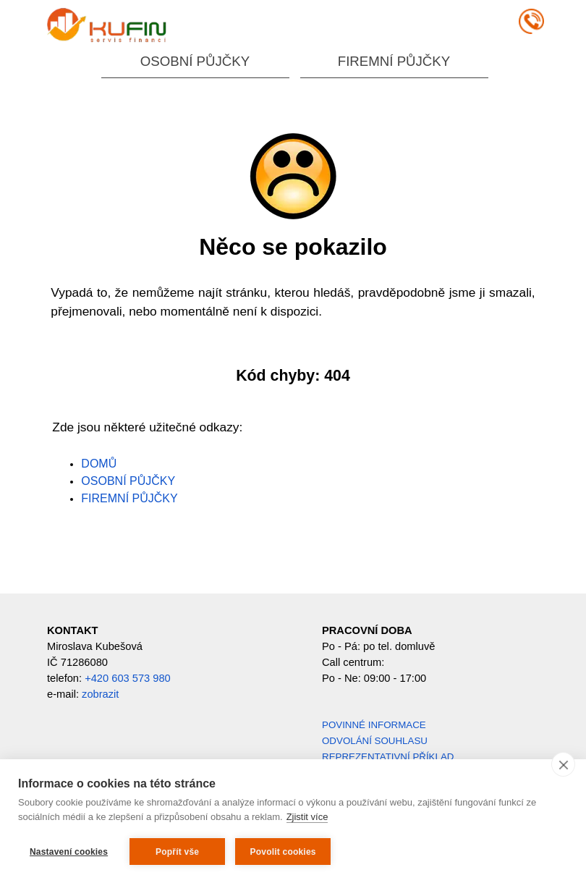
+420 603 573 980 (128, 678)
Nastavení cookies (69, 852)
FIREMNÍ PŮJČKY (394, 61)
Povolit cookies (283, 852)
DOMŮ (98, 463)
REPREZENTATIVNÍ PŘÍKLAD (388, 756)
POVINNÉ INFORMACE (374, 724)
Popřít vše (177, 852)
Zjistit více (307, 816)
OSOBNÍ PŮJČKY (195, 61)
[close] (563, 764)
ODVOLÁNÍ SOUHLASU (375, 740)
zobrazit (100, 694)
